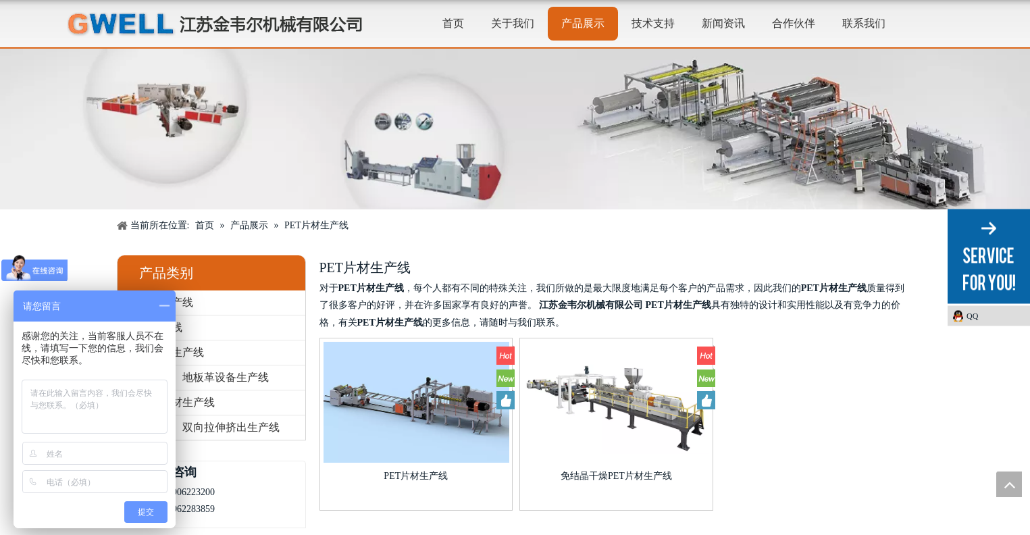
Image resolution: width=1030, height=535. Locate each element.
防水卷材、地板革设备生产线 (198, 377)
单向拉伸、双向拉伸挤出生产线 (204, 427)
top (1009, 484)
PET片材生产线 (416, 476)
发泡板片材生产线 (171, 402)
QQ (972, 316)
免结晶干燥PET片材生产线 (616, 476)
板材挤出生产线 (166, 352)
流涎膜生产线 (160, 302)
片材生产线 (155, 327)
